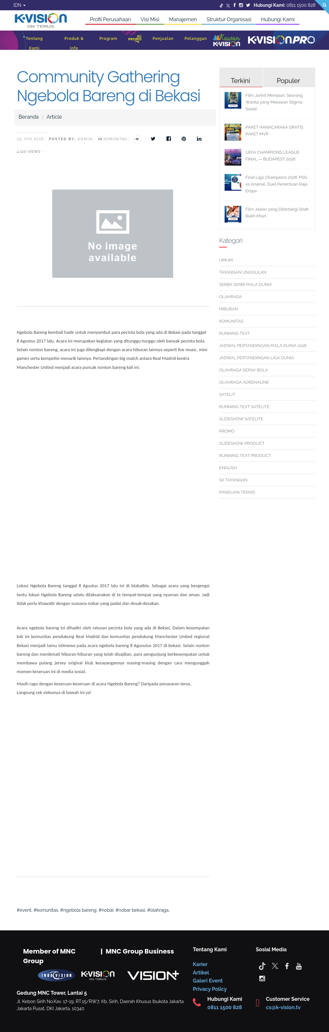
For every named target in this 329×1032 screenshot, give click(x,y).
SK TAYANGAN (233, 480)
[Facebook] (234, 5)
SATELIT (227, 394)
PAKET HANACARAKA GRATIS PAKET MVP (274, 130)
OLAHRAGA (230, 296)
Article (54, 117)
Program (108, 38)
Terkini (240, 81)
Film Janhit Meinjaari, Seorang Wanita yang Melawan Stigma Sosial (274, 102)
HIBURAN (228, 308)
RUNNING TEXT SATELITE (244, 406)
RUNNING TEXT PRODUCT (245, 455)
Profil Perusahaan (110, 19)
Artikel (201, 973)
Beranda (29, 117)
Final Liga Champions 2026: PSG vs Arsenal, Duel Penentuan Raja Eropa (276, 184)
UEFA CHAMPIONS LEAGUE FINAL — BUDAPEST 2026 (272, 155)
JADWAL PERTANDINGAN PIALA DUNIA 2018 (263, 345)
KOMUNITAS (231, 321)
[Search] (322, 7)
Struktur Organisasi (229, 19)
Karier (200, 964)
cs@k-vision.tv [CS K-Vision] (283, 1007)
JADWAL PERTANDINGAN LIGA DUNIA (256, 357)
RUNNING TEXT (234, 333)
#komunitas (46, 910)
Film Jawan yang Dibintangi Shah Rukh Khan (277, 212)
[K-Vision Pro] (281, 40)
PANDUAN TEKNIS (237, 492)
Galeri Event (208, 981)
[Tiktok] (262, 966)
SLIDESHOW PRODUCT (241, 443)
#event (24, 910)
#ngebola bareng (78, 910)
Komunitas (115, 139)
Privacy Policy (210, 989)
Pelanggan (195, 38)
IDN (19, 5)
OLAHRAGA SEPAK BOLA (243, 370)
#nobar (106, 910)
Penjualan (163, 38)
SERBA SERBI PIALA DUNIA (245, 284)
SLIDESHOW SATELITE (241, 418)
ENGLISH (228, 467)
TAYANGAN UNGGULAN (242, 272)
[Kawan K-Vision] (226, 41)
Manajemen (183, 19)
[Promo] (135, 40)
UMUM (226, 260)
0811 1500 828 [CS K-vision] (224, 1007)
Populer (288, 81)
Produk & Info (74, 43)
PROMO (227, 431)
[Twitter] (221, 5)
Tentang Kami (34, 43)
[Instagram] (241, 5)
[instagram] (262, 978)
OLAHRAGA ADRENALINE (244, 382)
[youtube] (298, 966)
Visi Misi (150, 19)
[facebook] (286, 966)
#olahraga (157, 910)
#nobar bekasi (130, 910)
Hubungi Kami (278, 19)
